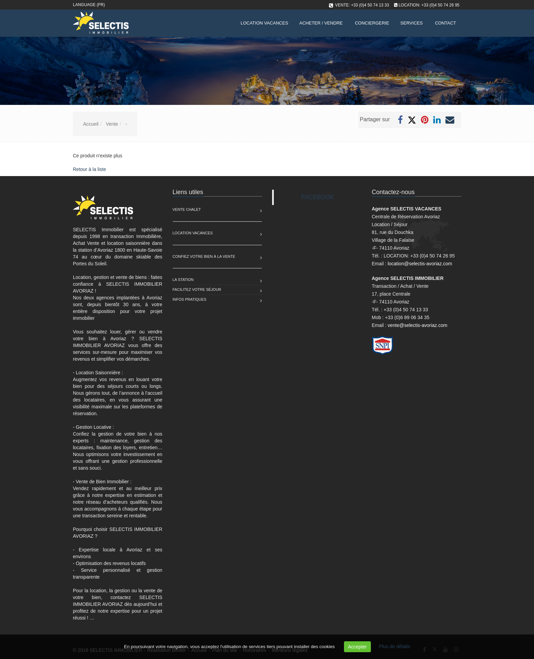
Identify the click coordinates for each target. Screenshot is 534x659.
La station (183, 280)
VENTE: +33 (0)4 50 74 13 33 (362, 5)
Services (411, 23)
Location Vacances (193, 233)
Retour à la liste (89, 169)
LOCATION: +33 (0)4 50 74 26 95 (428, 5)
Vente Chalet (187, 209)
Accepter (357, 646)
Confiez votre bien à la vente (204, 256)
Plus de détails (394, 646)
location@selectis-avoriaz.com (420, 263)
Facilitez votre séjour (197, 289)
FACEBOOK (317, 197)
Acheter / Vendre (321, 23)
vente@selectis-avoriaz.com (417, 325)
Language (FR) (89, 4)
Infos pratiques (189, 299)
